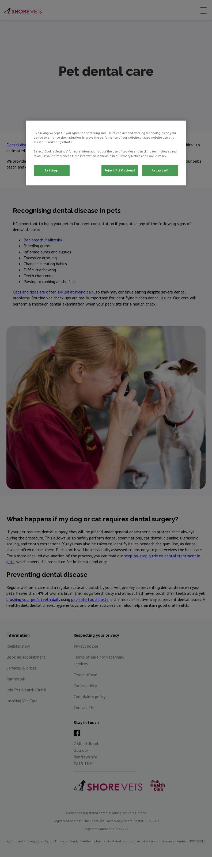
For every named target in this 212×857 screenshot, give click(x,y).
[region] (106, 152)
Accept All (160, 170)
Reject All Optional (119, 170)
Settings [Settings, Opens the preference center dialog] (52, 170)
